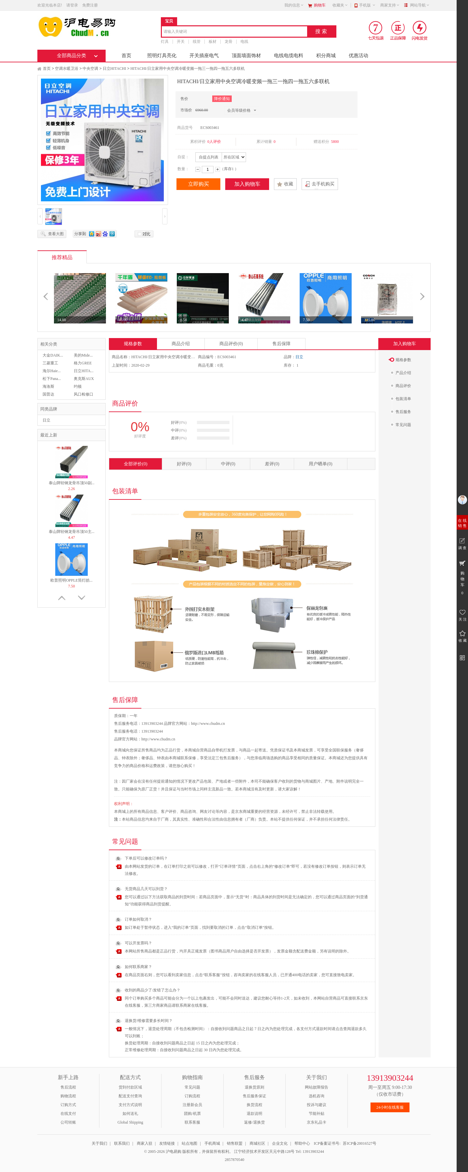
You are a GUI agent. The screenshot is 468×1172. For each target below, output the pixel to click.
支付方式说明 (130, 1105)
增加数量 (217, 169)
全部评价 (135, 463)
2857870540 (234, 1159)
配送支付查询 (130, 1096)
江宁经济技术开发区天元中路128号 (264, 1151)
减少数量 (197, 169)
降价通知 (222, 98)
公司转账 (68, 1122)
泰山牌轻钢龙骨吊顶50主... (72, 531)
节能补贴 (316, 1113)
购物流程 (68, 1096)
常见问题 (192, 1087)
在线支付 (68, 1113)
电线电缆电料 (288, 55)
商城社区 (257, 1143)
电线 (244, 41)
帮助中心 (302, 1143)
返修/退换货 (254, 1122)
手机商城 (212, 1143)
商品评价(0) (231, 343)
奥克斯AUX (84, 378)
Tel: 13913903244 (309, 1151)
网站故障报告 (316, 1087)
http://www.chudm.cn (158, 739)
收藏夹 (340, 5)
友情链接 (167, 1143)
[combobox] (234, 32)
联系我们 (122, 1143)
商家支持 (390, 5)
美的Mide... (83, 355)
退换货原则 (254, 1087)
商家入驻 (144, 1143)
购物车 (320, 5)
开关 (181, 41)
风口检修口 (83, 394)
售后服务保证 (254, 1096)
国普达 (48, 394)
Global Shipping (130, 1122)
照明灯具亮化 (161, 55)
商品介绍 (181, 343)
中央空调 (90, 68)
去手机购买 (323, 184)
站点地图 (189, 1143)
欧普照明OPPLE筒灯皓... (71, 580)
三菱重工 (50, 363)
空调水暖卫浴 (66, 68)
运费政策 (157, 765)
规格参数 (133, 343)
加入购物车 (247, 184)
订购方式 (68, 1105)
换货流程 (254, 1105)
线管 (197, 41)
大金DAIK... (53, 355)
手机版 (367, 5)
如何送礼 (130, 1113)
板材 (212, 41)
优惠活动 (358, 55)
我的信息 (294, 5)
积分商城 (326, 55)
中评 (228, 463)
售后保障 (281, 343)
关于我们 (99, 1143)
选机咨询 (316, 1096)
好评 (184, 463)
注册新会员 (192, 1105)
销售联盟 (234, 1143)
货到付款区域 (130, 1087)
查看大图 (56, 234)
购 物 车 (462, 577)
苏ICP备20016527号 (359, 1143)
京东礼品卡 (316, 1122)
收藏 (288, 184)
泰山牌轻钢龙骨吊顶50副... (72, 483)
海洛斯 (48, 386)
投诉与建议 (316, 1105)
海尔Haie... (52, 371)
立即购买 (198, 184)
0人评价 (214, 141)
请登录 (72, 5)
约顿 (78, 386)
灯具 (165, 41)
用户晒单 (320, 463)
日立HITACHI (114, 68)
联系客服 (192, 1122)
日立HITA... (84, 371)
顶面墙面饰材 (246, 55)
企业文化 (280, 1143)
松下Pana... (52, 378)
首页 (126, 55)
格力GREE (83, 363)
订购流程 (192, 1096)
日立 (46, 420)
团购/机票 (192, 1113)
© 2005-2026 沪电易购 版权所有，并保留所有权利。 (188, 1151)
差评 (272, 463)
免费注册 (90, 5)
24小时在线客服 (390, 1107)
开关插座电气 (204, 55)
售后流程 (68, 1087)
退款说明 (254, 1113)
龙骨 (228, 41)
